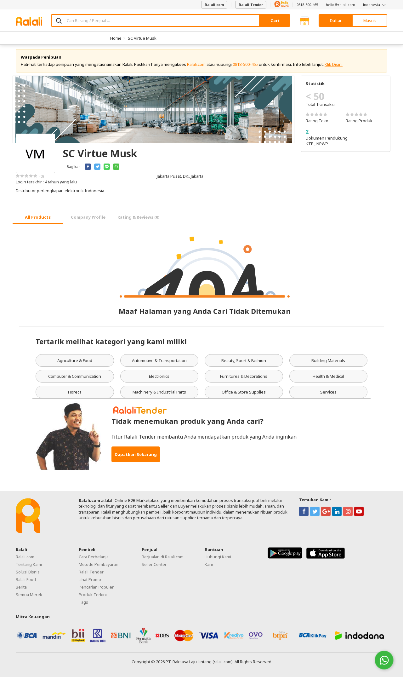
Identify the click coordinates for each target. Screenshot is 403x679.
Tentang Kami (29, 566)
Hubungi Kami (218, 558)
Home (116, 38)
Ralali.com (214, 4)
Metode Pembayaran (98, 566)
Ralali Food (26, 581)
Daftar (336, 20)
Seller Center (154, 566)
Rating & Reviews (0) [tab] (138, 219)
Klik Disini (334, 66)
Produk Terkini (93, 596)
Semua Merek (29, 596)
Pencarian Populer (96, 588)
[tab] (38, 219)
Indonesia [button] (375, 4)
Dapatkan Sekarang (136, 456)
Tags (83, 604)
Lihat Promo (90, 581)
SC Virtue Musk (142, 38)
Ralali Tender (251, 4)
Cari (274, 20)
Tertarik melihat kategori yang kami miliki (111, 343)
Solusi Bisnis (28, 573)
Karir (209, 566)
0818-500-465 (307, 4)
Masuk (369, 20)
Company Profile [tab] (88, 219)
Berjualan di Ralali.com (163, 558)
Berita (21, 588)
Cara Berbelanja (94, 558)
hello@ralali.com (340, 4)
